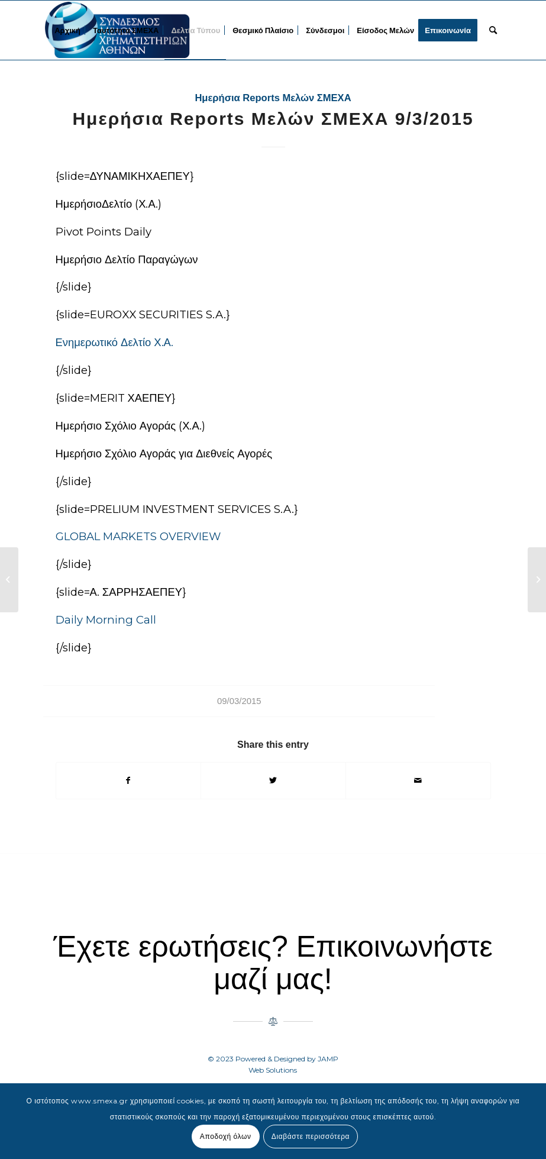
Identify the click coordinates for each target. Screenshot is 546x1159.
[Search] (493, 30)
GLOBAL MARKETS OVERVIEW (138, 536)
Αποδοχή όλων (225, 1136)
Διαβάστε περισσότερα (311, 1136)
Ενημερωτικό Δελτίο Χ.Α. (114, 342)
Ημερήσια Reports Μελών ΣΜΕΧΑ (273, 98)
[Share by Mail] (418, 781)
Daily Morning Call (106, 620)
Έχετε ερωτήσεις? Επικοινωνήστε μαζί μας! (272, 963)
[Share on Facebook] (128, 781)
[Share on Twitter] (273, 781)
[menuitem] (67, 30)
